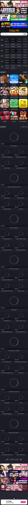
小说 (2, 61)
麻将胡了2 (7, 41)
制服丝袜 (7, 52)
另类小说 (13, 62)
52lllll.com (14, 30)
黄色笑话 (19, 62)
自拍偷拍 (13, 44)
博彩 (2, 40)
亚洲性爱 (7, 49)
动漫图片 (25, 55)
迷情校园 (7, 62)
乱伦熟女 (19, 52)
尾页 (21, 459)
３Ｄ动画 (25, 44)
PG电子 (6, 39)
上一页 (11, 459)
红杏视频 (7, 68)
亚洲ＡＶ (7, 44)
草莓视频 (19, 65)
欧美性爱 (25, 49)
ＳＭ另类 (25, 46)
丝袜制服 (13, 46)
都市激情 (7, 60)
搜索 (25, 34)
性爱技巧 (25, 62)
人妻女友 (19, 60)
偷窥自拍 (7, 55)
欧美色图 (19, 55)
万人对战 (19, 39)
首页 (7, 459)
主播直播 (19, 46)
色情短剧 (13, 68)
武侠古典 (25, 60)
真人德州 (13, 39)
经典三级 (13, 52)
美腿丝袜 (7, 57)
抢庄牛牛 (25, 41)
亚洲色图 (13, 55)
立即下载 (23, 502)
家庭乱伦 (13, 60)
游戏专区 (25, 39)
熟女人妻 (7, 46)
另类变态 (25, 52)
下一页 (16, 459)
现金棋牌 (19, 41)
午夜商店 (13, 65)
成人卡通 (19, 49)
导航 (2, 66)
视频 (2, 45)
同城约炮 (7, 65)
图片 (2, 56)
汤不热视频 (25, 65)
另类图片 (25, 57)
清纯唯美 (13, 57)
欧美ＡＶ (19, 44)
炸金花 (13, 41)
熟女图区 (19, 57)
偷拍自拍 (13, 49)
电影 (2, 50)
